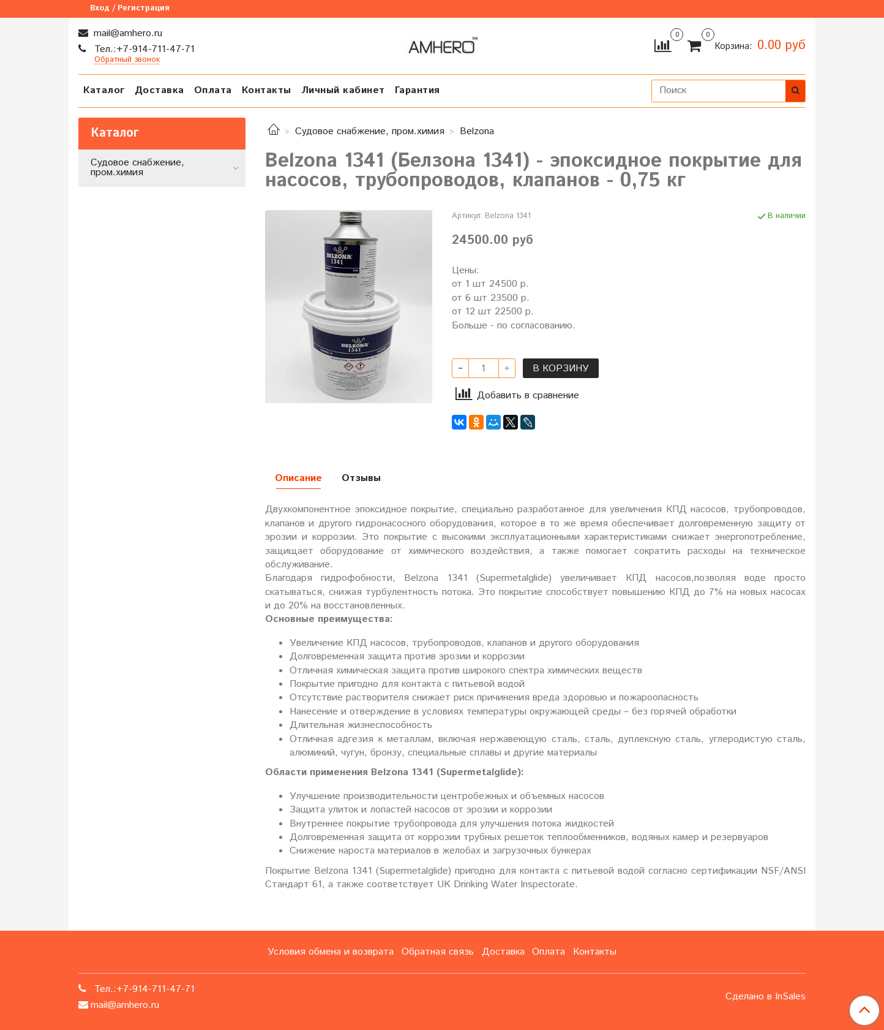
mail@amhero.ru (126, 33)
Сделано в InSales (765, 997)
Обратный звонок (127, 60)
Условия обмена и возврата (331, 952)
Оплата (213, 90)
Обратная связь (438, 952)
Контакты (266, 90)
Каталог (104, 90)
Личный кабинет (343, 90)
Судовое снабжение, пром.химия (369, 131)
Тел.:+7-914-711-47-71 (143, 49)
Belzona (477, 131)
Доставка (159, 90)
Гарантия (417, 90)
